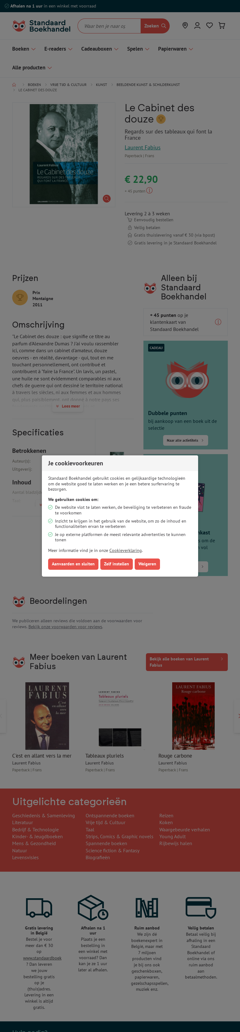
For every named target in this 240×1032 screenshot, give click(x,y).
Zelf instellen (116, 564)
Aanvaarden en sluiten (73, 564)
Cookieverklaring (125, 550)
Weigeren (147, 564)
